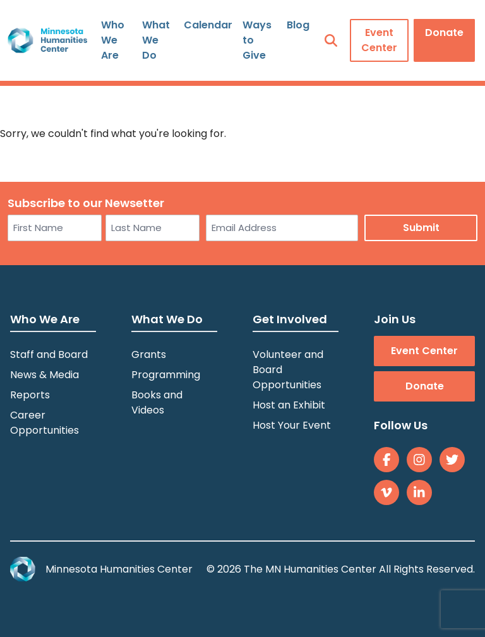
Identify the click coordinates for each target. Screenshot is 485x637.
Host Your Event (292, 425)
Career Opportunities (44, 423)
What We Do (156, 40)
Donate (444, 32)
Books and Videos (157, 402)
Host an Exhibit (289, 405)
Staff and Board (49, 354)
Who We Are (112, 40)
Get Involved (290, 319)
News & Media (44, 374)
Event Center (379, 40)
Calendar (208, 25)
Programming (165, 374)
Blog (298, 25)
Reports (30, 395)
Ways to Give (257, 40)
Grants (148, 354)
